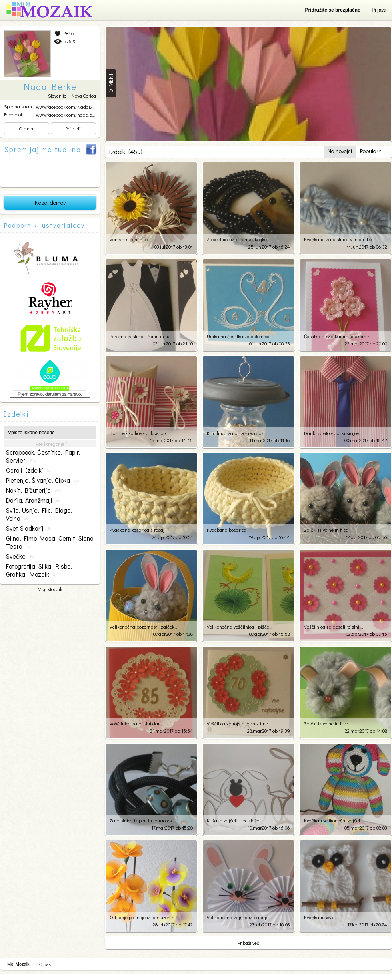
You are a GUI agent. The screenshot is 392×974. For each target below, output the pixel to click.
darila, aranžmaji (33, 500)
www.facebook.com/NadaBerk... (68, 107)
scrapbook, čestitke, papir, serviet (43, 456)
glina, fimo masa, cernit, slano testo (49, 542)
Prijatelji (73, 128)
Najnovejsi (340, 151)
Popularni (371, 151)
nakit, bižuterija (33, 490)
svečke (20, 556)
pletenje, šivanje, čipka (42, 480)
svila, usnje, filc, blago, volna (39, 514)
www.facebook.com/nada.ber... (67, 115)
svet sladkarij (28, 528)
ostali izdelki (29, 470)
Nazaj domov (50, 202)
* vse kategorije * (50, 444)
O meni (26, 128)
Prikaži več (248, 942)
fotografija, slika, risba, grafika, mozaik (39, 570)
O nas (45, 964)
